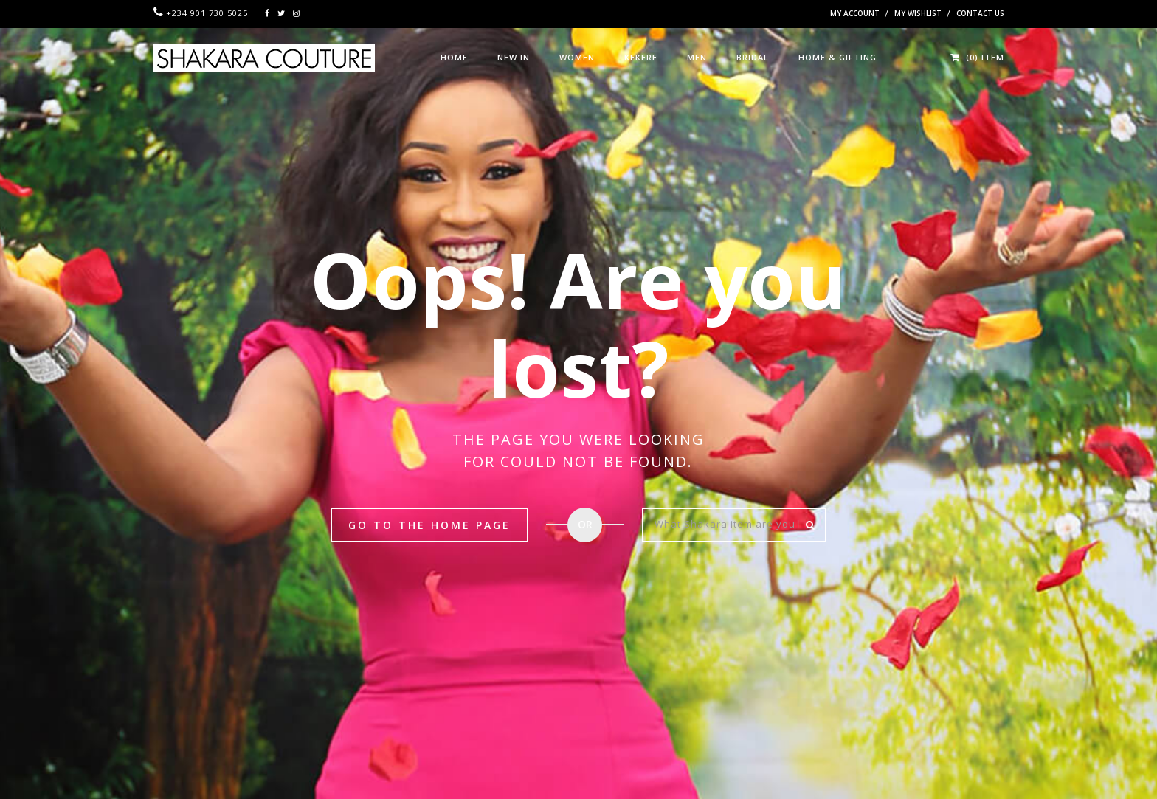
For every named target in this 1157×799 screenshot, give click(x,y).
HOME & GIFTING (837, 57)
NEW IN (513, 57)
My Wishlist (918, 13)
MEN (697, 57)
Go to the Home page (429, 525)
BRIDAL (752, 57)
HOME (454, 57)
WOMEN (577, 57)
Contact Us (980, 13)
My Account (855, 13)
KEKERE (640, 57)
